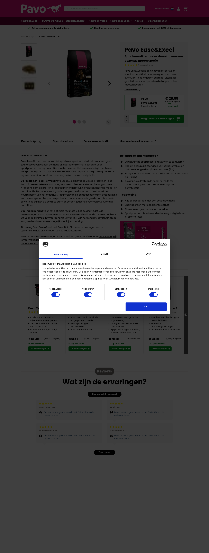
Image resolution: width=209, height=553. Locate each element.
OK (146, 306)
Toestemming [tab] (61, 254)
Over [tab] (148, 254)
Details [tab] (104, 254)
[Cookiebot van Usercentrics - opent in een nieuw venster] (154, 244)
